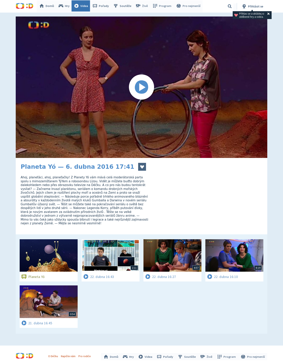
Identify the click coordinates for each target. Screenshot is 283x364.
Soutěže (123, 6)
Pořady (101, 6)
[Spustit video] (141, 87)
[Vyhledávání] (230, 6)
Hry (65, 6)
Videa (81, 6)
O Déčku (53, 356)
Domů (47, 6)
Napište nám (68, 356)
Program (162, 6)
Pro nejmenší (188, 6)
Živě (142, 6)
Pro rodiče (85, 356)
